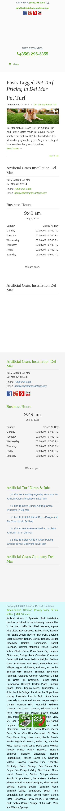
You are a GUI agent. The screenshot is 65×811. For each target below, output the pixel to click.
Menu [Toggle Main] (13, 64)
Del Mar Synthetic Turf (44, 104)
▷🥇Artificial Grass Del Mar (33, 32)
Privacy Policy (41, 610)
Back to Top (53, 156)
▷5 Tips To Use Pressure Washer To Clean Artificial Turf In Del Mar (31, 530)
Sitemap (27, 610)
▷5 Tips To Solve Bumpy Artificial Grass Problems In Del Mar (30, 508)
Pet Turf (16, 98)
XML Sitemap (22, 614)
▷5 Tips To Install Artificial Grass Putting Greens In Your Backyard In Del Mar (30, 541)
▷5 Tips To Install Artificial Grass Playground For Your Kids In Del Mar (32, 519)
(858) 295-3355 (37, 2)
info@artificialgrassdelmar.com (32, 8)
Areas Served (14, 610)
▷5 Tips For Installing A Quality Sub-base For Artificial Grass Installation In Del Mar (32, 496)
